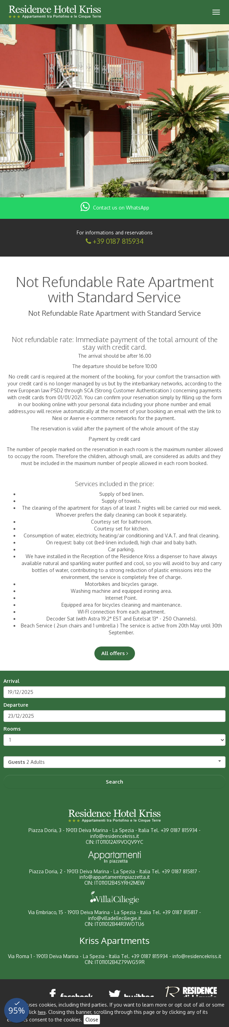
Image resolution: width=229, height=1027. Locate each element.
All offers (114, 653)
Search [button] (114, 781)
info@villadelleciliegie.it (114, 918)
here (41, 1012)
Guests (16, 762)
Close (91, 1019)
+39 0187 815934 (118, 240)
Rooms (11, 729)
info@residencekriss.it (114, 836)
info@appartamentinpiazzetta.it (114, 877)
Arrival (11, 681)
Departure (15, 705)
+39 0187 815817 (179, 871)
